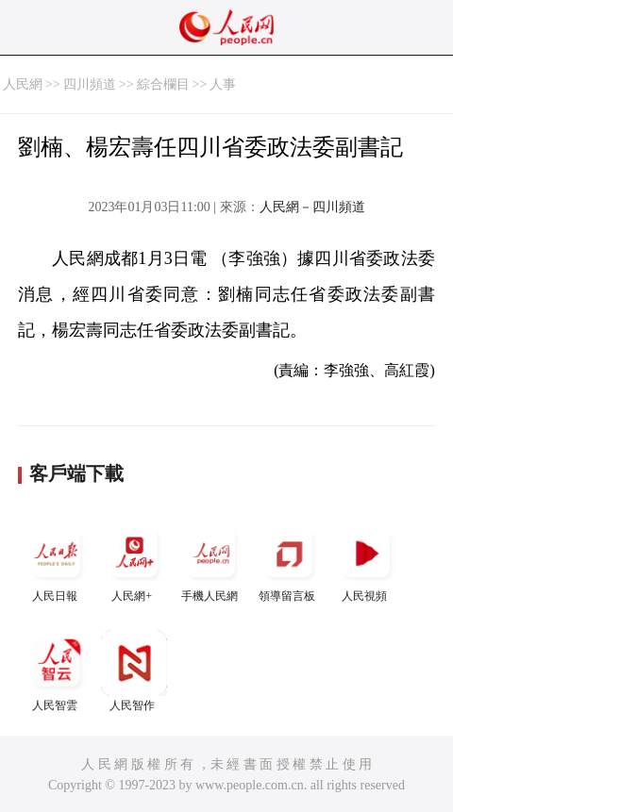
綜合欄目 (163, 84)
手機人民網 (211, 562)
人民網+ (134, 562)
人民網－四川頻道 (312, 207)
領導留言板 (289, 562)
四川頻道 (89, 84)
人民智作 (134, 671)
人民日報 (57, 562)
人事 (222, 84)
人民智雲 (57, 671)
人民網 (22, 84)
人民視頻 (366, 562)
